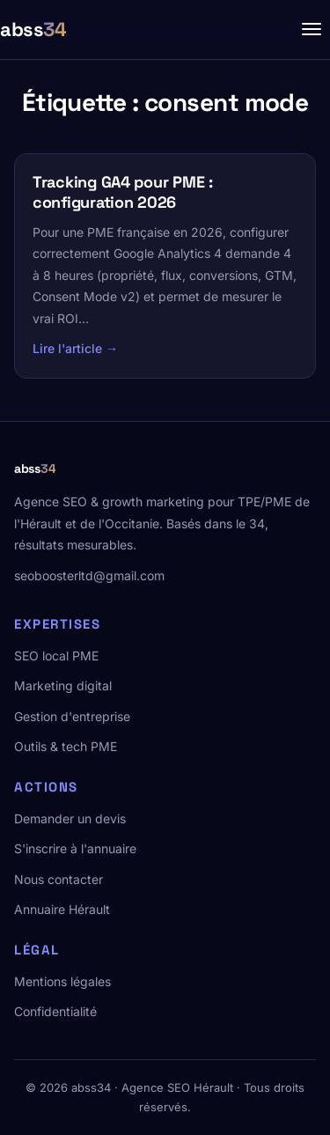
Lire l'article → (75, 348)
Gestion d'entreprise (72, 716)
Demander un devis (70, 818)
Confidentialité (55, 1011)
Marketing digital (63, 685)
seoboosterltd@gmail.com (89, 575)
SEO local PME (56, 655)
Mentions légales (62, 981)
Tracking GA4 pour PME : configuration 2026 (123, 192)
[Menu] (311, 29)
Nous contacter (58, 879)
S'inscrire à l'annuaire (75, 848)
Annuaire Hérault (62, 909)
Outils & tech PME (65, 746)
